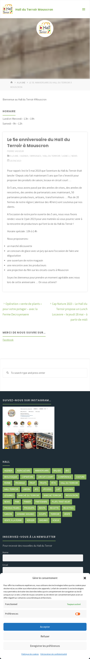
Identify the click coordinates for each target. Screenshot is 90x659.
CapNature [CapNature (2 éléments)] (27, 476)
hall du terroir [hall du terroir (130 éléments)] (69, 482)
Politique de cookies (30, 654)
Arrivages (35, 155)
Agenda (24, 155)
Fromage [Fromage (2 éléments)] (20, 482)
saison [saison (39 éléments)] (8, 514)
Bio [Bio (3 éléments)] (67, 470)
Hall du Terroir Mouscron (34, 9)
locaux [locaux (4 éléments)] (69, 489)
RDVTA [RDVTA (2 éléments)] (42, 507)
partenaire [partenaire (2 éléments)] (41, 501)
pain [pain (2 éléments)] (17, 501)
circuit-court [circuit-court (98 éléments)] (45, 476)
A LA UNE (21, 82)
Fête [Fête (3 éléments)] (53, 482)
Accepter (45, 626)
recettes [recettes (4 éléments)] (68, 507)
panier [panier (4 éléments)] (27, 501)
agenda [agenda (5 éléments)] (8, 470)
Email (5, 564)
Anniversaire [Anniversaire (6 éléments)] (42, 470)
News (74, 155)
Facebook (8, 339)
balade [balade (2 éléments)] (57, 470)
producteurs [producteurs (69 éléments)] (12, 507)
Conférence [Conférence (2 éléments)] (64, 476)
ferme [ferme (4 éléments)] (7, 482)
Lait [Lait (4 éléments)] (58, 489)
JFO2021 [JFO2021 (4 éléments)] (47, 489)
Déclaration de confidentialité (53, 654)
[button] (85, 578)
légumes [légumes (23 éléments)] (9, 495)
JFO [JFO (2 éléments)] (36, 489)
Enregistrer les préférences (45, 646)
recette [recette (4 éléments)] (54, 507)
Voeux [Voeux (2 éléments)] (56, 520)
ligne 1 (66, 155)
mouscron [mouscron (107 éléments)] (72, 495)
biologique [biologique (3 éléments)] (10, 476)
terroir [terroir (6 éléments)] (55, 514)
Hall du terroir (51, 155)
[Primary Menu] (83, 9)
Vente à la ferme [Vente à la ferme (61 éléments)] (13, 520)
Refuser (45, 636)
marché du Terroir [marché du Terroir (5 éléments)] (28, 495)
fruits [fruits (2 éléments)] (43, 482)
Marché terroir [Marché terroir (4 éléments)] (52, 495)
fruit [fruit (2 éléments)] (32, 482)
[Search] (7, 373)
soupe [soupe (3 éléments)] (42, 514)
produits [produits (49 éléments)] (29, 507)
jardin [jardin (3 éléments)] (26, 489)
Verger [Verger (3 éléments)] (31, 520)
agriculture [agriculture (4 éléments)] (23, 470)
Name (5, 552)
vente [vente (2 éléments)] (67, 514)
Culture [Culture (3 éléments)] (80, 476)
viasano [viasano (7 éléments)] (43, 520)
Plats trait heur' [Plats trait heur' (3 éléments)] (61, 501)
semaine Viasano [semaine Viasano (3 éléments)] (25, 514)
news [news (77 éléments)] (7, 501)
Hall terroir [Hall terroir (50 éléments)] (11, 489)
